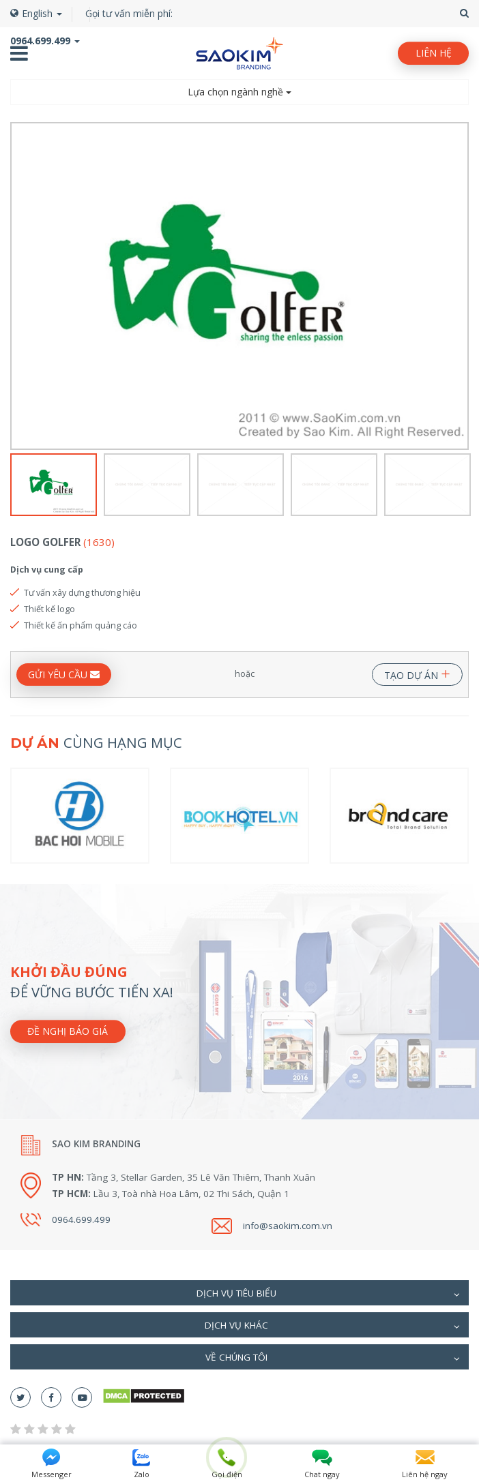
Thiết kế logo (49, 609)
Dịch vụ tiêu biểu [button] (328, 1294)
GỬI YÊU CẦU (64, 674)
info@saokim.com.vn (287, 1226)
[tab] (239, 1292)
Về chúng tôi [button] (332, 1358)
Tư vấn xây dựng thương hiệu (82, 592)
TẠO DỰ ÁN (417, 672)
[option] (239, 286)
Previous (18, 286)
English (36, 13)
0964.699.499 (81, 1219)
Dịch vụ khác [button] (332, 1326)
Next (460, 286)
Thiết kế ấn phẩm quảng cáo (80, 625)
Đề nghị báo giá (67, 1031)
